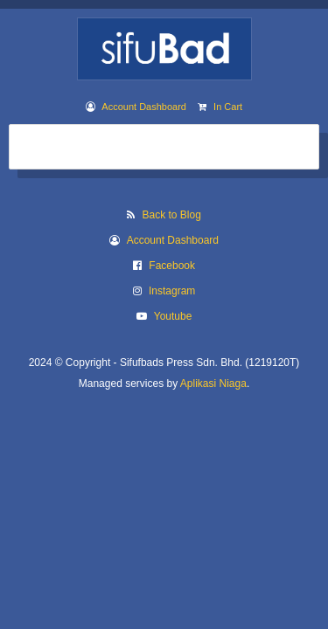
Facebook (172, 265)
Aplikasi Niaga (213, 383)
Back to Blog (171, 215)
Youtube (173, 316)
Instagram (172, 291)
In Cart (227, 106)
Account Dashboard (143, 106)
